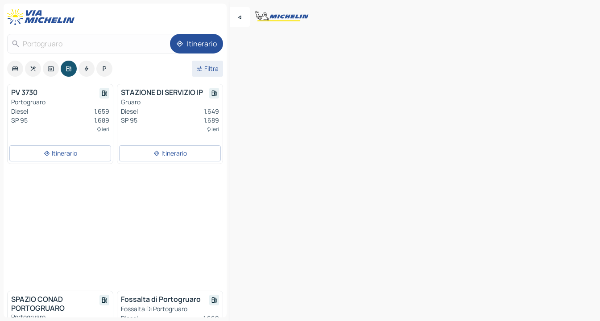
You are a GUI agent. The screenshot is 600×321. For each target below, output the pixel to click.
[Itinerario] (196, 44)
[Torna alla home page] (43, 17)
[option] (15, 69)
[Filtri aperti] (207, 69)
